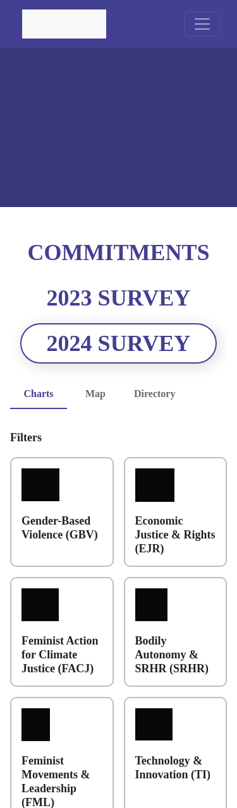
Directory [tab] (158, 394)
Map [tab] (95, 394)
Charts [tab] (38, 394)
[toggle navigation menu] (202, 24)
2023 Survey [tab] (118, 298)
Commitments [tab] (119, 252)
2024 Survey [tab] (118, 343)
